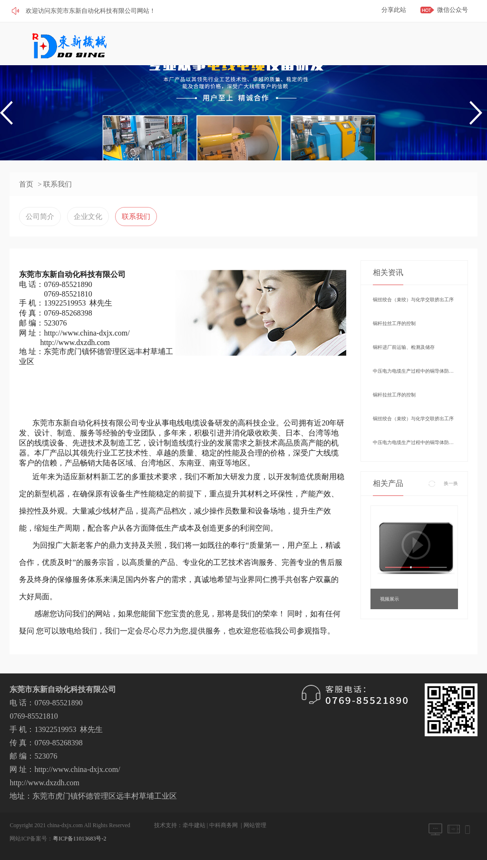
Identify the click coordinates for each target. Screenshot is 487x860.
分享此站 (393, 9)
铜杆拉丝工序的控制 (394, 323)
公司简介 (40, 216)
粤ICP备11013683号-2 (79, 838)
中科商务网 (223, 825)
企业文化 (88, 216)
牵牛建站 (194, 825)
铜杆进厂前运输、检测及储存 (404, 347)
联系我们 (136, 216)
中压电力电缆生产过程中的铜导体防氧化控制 (414, 371)
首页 (26, 184)
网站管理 (255, 825)
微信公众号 (452, 9)
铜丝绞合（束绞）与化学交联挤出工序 (413, 299)
